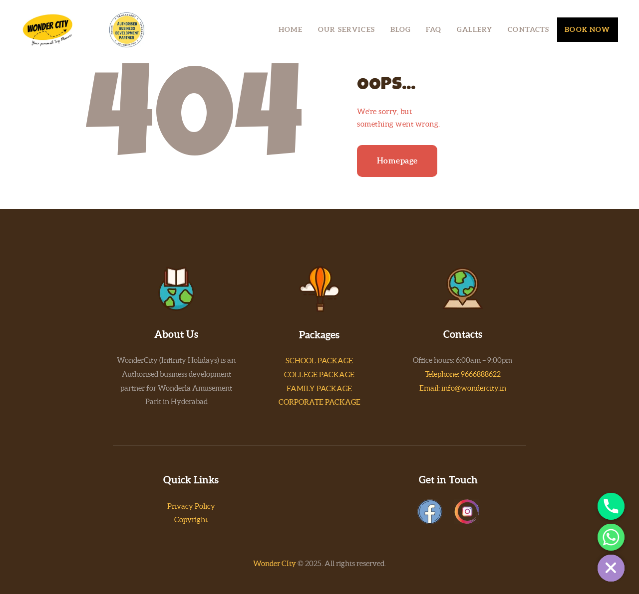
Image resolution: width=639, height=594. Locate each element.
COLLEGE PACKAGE (319, 374)
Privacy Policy (191, 506)
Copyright (191, 519)
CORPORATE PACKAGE (319, 402)
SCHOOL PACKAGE (319, 360)
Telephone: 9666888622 (463, 374)
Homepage (397, 160)
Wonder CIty (274, 563)
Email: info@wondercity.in (462, 388)
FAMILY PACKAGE (319, 388)
